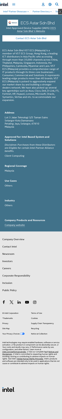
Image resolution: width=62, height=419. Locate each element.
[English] (50, 4)
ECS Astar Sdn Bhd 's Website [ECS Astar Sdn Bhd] (36, 30)
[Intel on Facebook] (3, 303)
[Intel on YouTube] (27, 303)
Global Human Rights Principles (30, 359)
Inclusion (7, 283)
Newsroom (8, 254)
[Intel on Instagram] (34, 303)
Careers (6, 268)
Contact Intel (9, 246)
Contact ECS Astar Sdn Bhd (31, 38)
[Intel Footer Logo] (8, 389)
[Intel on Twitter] (11, 303)
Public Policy (9, 290)
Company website (15, 225)
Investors (7, 261)
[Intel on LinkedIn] (19, 303)
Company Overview (13, 239)
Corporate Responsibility (16, 275)
